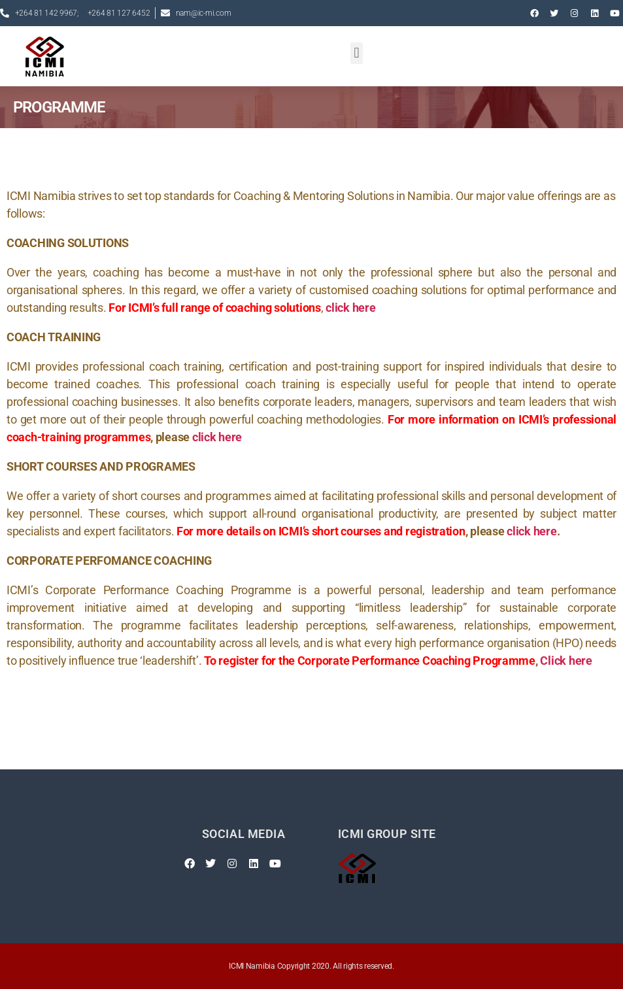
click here (217, 437)
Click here (566, 660)
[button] (356, 53)
